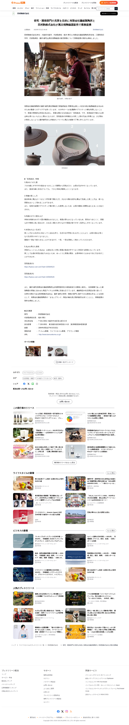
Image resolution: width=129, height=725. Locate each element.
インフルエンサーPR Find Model (96, 682)
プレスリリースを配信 (70, 3)
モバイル (87, 8)
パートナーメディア (8, 684)
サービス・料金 (7, 677)
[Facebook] (24, 384)
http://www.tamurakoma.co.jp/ (50, 334)
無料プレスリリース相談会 (52, 699)
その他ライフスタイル (43, 378)
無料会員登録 (48, 675)
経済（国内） (58, 378)
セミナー (46, 702)
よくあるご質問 (49, 688)
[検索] (116, 8)
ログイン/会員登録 (108, 3)
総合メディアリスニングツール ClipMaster (99, 678)
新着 (14, 8)
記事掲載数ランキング (9, 688)
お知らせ (46, 692)
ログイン (46, 678)
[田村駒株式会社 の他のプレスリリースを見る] (109, 13)
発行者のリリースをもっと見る (64, 462)
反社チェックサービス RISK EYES (96, 694)
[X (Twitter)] (28, 384)
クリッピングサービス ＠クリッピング (98, 675)
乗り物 (94, 8)
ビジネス (73, 8)
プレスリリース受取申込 (52, 695)
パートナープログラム (46, 717)
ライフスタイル (56, 8)
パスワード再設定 (49, 682)
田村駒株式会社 (99, 29)
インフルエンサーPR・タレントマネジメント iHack (102, 685)
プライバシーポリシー (72, 717)
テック (80, 8)
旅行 (32, 8)
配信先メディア (7, 681)
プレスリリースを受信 (88, 3)
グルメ (27, 8)
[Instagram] (66, 711)
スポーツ (66, 8)
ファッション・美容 (42, 8)
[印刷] (37, 384)
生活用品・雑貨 (28, 378)
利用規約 (59, 717)
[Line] (33, 384)
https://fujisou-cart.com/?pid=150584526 (39, 277)
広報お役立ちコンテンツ (10, 691)
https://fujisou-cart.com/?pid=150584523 (39, 267)
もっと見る (111, 473)
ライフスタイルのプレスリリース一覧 (31, 645)
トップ (13, 645)
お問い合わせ (64, 402)
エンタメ (20, 8)
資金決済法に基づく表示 (91, 717)
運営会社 (33, 717)
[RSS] (71, 711)
